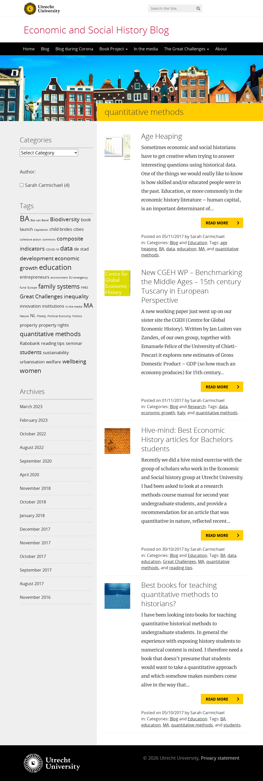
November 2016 (35, 597)
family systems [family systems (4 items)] (59, 286)
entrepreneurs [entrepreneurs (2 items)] (34, 277)
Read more (217, 222)
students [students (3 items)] (31, 352)
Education (197, 242)
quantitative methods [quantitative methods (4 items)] (50, 333)
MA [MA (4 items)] (88, 305)
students (232, 725)
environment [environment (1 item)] (59, 277)
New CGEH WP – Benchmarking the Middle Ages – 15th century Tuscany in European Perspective (191, 286)
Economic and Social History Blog (96, 29)
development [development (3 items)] (36, 258)
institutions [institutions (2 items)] (53, 306)
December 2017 (35, 529)
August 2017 (32, 583)
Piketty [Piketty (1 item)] (41, 316)
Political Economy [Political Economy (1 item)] (59, 316)
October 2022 (33, 434)
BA (161, 249)
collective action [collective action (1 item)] (30, 239)
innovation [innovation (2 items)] (30, 306)
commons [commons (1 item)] (48, 239)
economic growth (158, 413)
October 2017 (33, 556)
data (170, 249)
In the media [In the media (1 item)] (73, 306)
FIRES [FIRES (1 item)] (84, 287)
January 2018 (32, 515)
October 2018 (33, 502)
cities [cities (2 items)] (78, 229)
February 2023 (34, 420)
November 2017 (35, 543)
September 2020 (36, 461)
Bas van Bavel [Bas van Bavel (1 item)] (40, 220)
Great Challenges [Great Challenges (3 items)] (41, 296)
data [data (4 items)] (66, 248)
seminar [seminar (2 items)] (74, 343)
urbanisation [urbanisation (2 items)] (32, 362)
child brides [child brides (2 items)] (60, 229)
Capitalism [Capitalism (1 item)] (41, 230)
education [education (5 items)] (55, 267)
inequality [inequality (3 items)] (76, 296)
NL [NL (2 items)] (33, 315)
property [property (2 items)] (28, 325)
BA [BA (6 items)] (24, 218)
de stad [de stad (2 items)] (81, 249)
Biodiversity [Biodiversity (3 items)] (65, 219)
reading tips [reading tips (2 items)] (52, 343)
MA (202, 249)
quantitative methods (217, 413)
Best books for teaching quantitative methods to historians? (179, 594)
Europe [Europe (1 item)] (32, 287)
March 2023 (31, 406)
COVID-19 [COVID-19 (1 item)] (52, 249)
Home (29, 49)
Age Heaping (161, 136)
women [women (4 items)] (30, 370)
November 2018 (35, 488)
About (221, 49)
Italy (181, 413)
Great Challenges (179, 561)
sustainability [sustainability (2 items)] (56, 352)
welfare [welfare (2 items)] (53, 362)
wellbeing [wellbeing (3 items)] (74, 361)
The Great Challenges (186, 49)
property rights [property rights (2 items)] (54, 325)
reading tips (180, 568)
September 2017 (36, 570)
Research (197, 406)
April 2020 (29, 474)
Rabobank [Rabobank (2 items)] (30, 343)
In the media (146, 49)
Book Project (113, 49)
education (186, 249)
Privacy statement (220, 758)
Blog (45, 49)
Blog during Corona (74, 49)
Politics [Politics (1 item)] (77, 316)
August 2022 (32, 447)
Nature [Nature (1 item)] (24, 316)
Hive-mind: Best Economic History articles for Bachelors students (187, 439)
